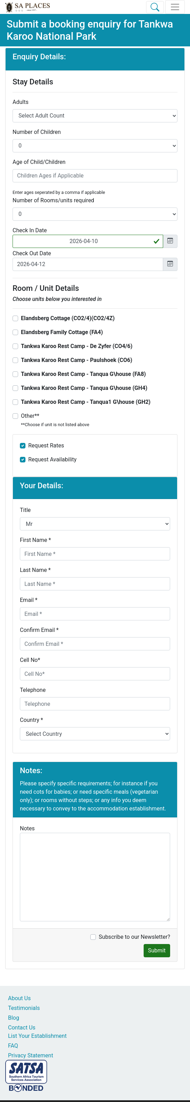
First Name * (35, 540)
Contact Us (22, 1027)
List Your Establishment (37, 1036)
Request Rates (46, 445)
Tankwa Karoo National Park (90, 30)
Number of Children (37, 132)
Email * (28, 600)
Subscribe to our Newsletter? (134, 937)
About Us (19, 998)
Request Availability (52, 459)
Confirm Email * (39, 630)
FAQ (13, 1045)
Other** (55, 420)
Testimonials (24, 1008)
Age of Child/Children (39, 162)
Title (25, 510)
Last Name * (35, 570)
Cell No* (30, 660)
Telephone (33, 690)
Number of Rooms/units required (53, 200)
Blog (13, 1017)
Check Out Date (32, 253)
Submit (157, 950)
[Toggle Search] (155, 7)
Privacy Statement (30, 1055)
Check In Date (30, 230)
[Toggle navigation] (175, 7)
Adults (21, 102)
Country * (31, 720)
